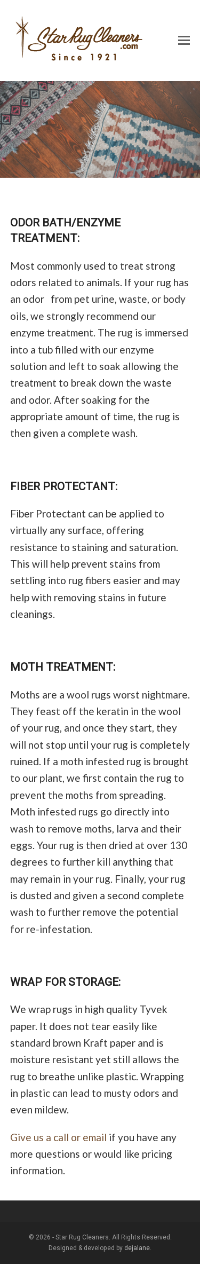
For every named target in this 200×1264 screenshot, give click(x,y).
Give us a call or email (58, 1137)
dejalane (137, 1248)
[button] (184, 41)
